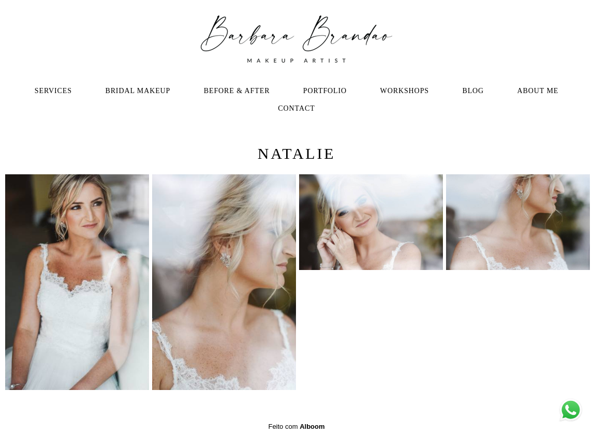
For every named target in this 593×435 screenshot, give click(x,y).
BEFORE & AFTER (237, 91)
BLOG (473, 91)
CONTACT (296, 108)
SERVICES (53, 91)
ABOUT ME (538, 91)
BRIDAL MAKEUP (137, 91)
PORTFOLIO (325, 91)
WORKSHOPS (404, 91)
